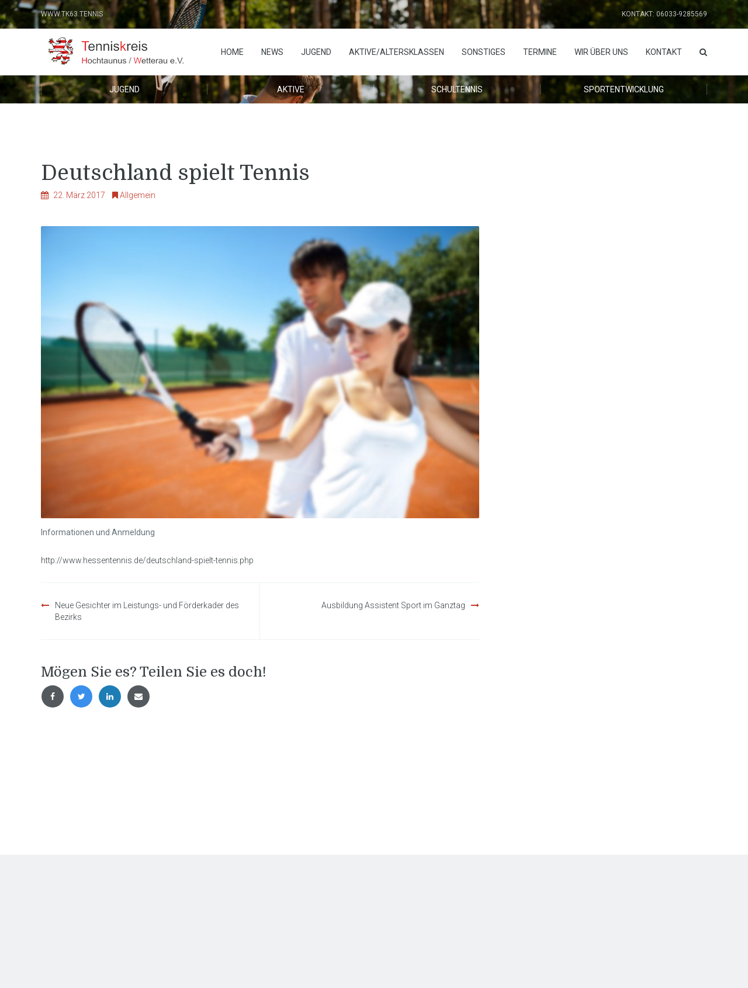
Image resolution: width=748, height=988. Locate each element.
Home (232, 52)
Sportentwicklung (624, 89)
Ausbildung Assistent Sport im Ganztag (393, 605)
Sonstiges (483, 52)
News (272, 52)
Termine (540, 52)
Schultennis (457, 89)
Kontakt (664, 52)
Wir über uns (601, 52)
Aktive (290, 89)
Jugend (316, 52)
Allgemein (137, 195)
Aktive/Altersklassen (396, 52)
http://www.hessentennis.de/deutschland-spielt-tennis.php (147, 560)
